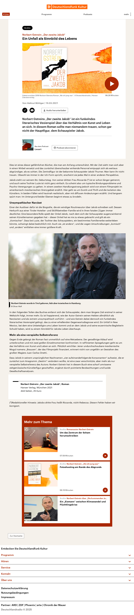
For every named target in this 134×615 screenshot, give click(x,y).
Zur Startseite (16, 536)
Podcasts (88, 14)
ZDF (22, 605)
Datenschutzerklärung (14, 588)
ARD (15, 605)
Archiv (27, 28)
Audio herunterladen (56, 110)
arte (40, 605)
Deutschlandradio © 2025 (16, 609)
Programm (47, 14)
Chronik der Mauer (55, 605)
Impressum (8, 597)
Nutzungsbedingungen (15, 592)
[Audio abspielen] (112, 84)
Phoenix (31, 605)
